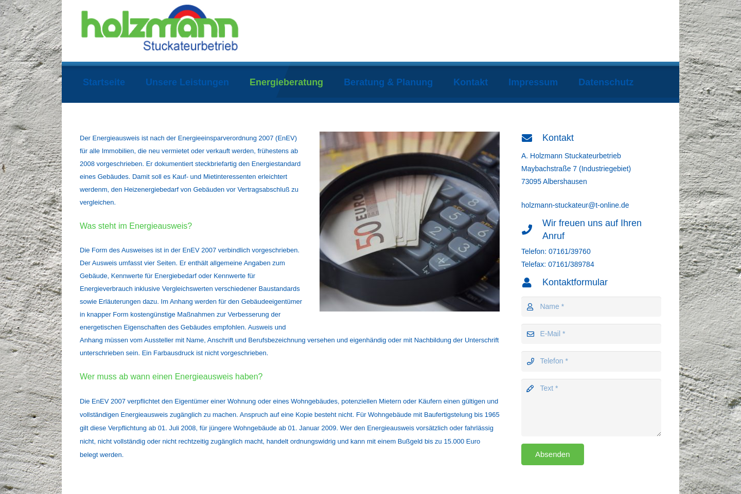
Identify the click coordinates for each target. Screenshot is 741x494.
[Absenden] (552, 454)
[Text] (591, 407)
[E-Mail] (591, 334)
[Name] (591, 307)
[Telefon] (591, 361)
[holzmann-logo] (208, 31)
